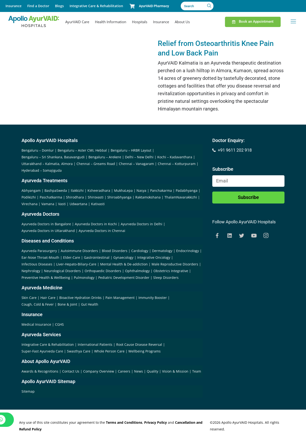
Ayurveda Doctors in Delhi (141, 224)
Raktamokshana (148, 197)
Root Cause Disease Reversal (139, 344)
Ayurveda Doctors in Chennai (102, 230)
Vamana (47, 204)
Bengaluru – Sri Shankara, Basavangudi (53, 157)
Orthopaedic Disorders (103, 271)
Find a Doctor (38, 6)
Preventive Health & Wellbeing (46, 277)
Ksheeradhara (98, 190)
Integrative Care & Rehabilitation (96, 6)
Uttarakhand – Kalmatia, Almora (47, 163)
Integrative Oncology (153, 257)
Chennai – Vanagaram (136, 163)
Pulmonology (84, 277)
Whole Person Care (110, 351)
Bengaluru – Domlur (38, 150)
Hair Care (47, 297)
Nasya (141, 190)
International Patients (95, 344)
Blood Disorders (114, 250)
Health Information (110, 21)
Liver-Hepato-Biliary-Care (76, 264)
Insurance (13, 6)
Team (196, 371)
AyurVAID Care (77, 21)
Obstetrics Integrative (170, 271)
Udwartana (78, 204)
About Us (182, 21)
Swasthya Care (79, 351)
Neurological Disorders (62, 271)
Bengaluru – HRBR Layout (131, 150)
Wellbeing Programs (144, 351)
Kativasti (98, 204)
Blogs (59, 6)
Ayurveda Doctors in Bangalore (46, 224)
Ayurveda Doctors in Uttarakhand (48, 230)
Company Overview (99, 371)
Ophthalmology (137, 271)
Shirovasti (96, 197)
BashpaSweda (55, 190)
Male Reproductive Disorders (175, 264)
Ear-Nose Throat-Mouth (40, 257)
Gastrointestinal (96, 257)
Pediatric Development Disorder (123, 277)
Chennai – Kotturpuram (177, 163)
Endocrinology (187, 250)
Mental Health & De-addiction (124, 264)
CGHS (59, 324)
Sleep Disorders (166, 277)
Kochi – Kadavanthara (174, 157)
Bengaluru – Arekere (104, 157)
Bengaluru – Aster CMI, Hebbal (82, 150)
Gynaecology (123, 257)
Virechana (30, 204)
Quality (153, 371)
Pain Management (120, 297)
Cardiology (139, 250)
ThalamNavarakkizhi (180, 197)
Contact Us (71, 371)
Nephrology (31, 271)
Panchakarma (161, 190)
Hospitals (139, 21)
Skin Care (29, 297)
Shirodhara (75, 197)
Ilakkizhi (77, 190)
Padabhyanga (186, 190)
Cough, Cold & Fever (38, 304)
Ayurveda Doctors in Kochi (96, 224)
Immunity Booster (152, 297)
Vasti (62, 204)
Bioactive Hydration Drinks (80, 297)
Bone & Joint (67, 304)
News (139, 371)
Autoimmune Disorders (79, 250)
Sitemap (28, 391)
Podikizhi (29, 197)
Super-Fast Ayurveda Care (43, 351)
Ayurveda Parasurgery (39, 250)
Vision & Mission (175, 371)
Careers (124, 371)
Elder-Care (71, 257)
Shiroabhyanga (119, 197)
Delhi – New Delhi (139, 157)
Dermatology (162, 250)
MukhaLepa (123, 190)
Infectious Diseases (37, 264)
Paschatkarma (51, 197)
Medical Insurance (36, 324)
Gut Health (89, 304)
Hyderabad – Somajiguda (42, 170)
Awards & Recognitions (40, 371)
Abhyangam (31, 190)
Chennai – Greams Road (95, 163)
